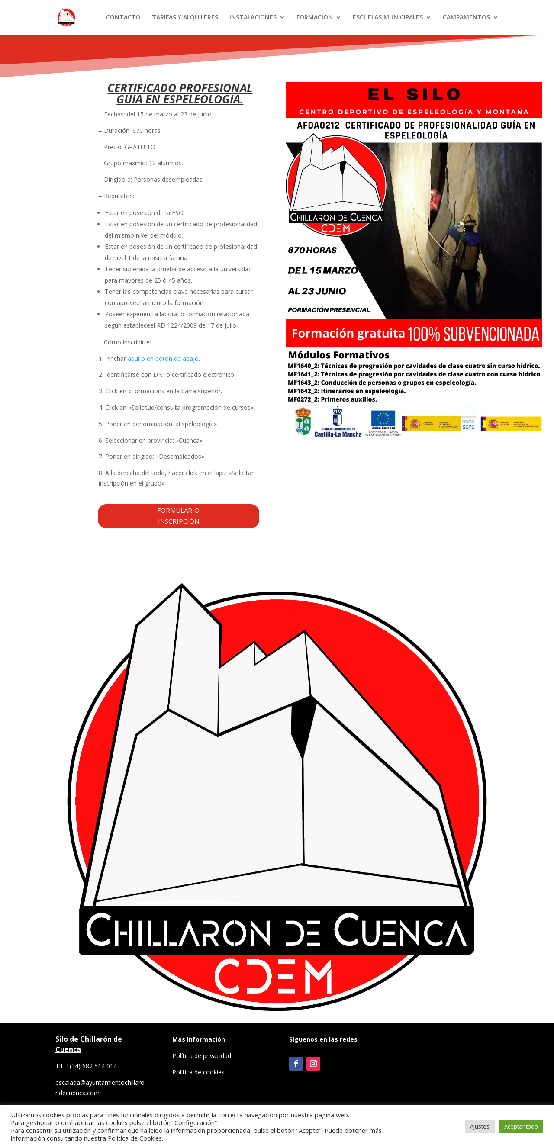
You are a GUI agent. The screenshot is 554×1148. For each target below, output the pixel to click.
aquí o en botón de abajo (163, 358)
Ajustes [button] (480, 1126)
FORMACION (314, 17)
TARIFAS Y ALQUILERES (185, 17)
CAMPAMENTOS (466, 17)
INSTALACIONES (253, 17)
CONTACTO (123, 17)
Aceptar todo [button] (521, 1126)
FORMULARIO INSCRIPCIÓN (178, 516)
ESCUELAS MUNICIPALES (388, 17)
